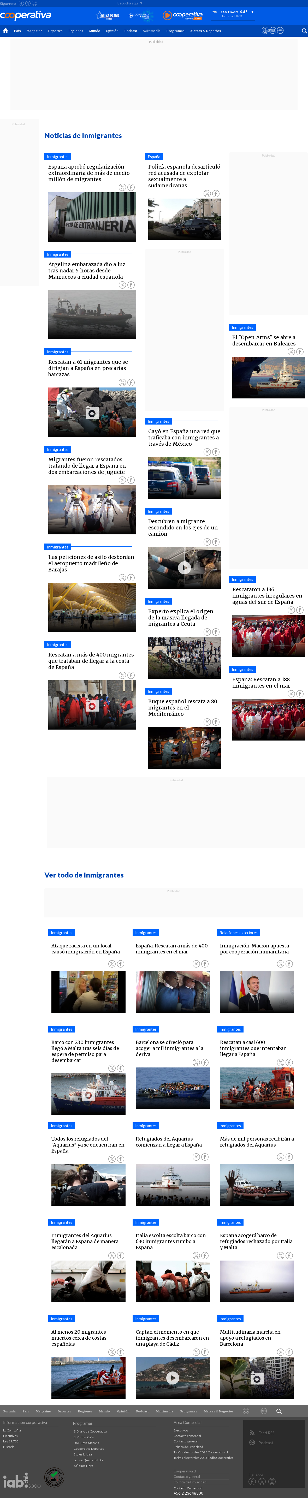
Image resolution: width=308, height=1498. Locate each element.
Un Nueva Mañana (86, 1443)
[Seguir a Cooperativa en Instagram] (34, 3)
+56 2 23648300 (188, 1493)
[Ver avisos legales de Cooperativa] (265, 35)
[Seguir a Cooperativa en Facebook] (21, 3)
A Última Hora (83, 1466)
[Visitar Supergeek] (280, 35)
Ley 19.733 (11, 1441)
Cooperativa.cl (185, 1471)
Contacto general (186, 1441)
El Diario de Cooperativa (90, 1431)
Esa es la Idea (83, 1454)
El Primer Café (84, 1437)
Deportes (55, 31)
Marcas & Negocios (205, 31)
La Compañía (12, 1430)
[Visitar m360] (272, 35)
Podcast (130, 31)
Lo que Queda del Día (88, 1460)
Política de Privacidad (188, 1447)
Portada (9, 1411)
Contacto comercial (187, 1436)
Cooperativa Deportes (89, 1449)
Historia (8, 1447)
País (17, 31)
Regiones (75, 31)
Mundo (94, 31)
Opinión (112, 31)
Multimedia (152, 31)
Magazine (34, 31)
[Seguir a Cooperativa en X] (28, 3)
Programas (175, 31)
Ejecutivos (10, 1436)
